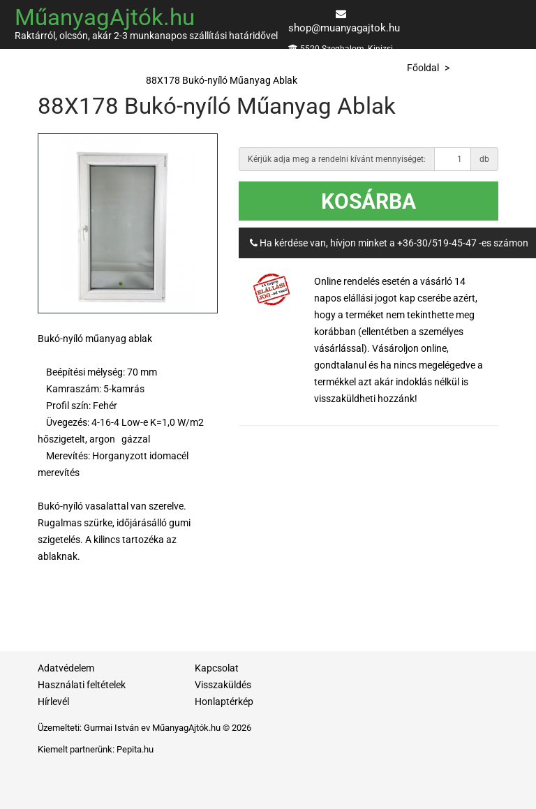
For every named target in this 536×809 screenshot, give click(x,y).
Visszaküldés (223, 684)
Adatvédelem (66, 668)
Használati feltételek (82, 684)
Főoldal (423, 67)
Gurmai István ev (117, 727)
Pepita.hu (135, 749)
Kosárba (368, 201)
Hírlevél (53, 701)
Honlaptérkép (224, 701)
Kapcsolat (217, 668)
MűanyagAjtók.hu (105, 17)
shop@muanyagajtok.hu (344, 28)
